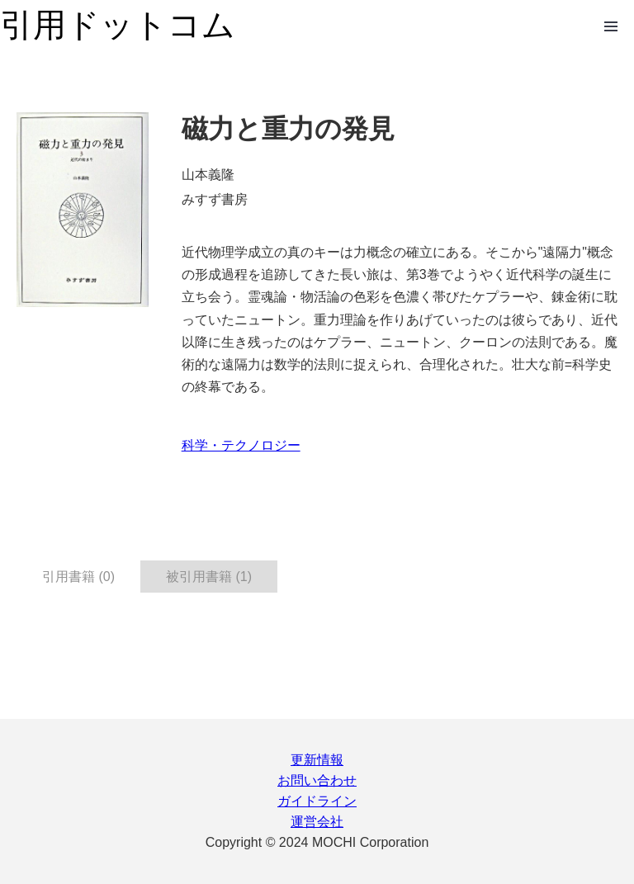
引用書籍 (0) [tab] (78, 577)
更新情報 (317, 760)
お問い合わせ (317, 780)
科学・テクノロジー (241, 445)
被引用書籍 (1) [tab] (209, 577)
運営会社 (317, 822)
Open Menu (610, 26)
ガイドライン (317, 801)
